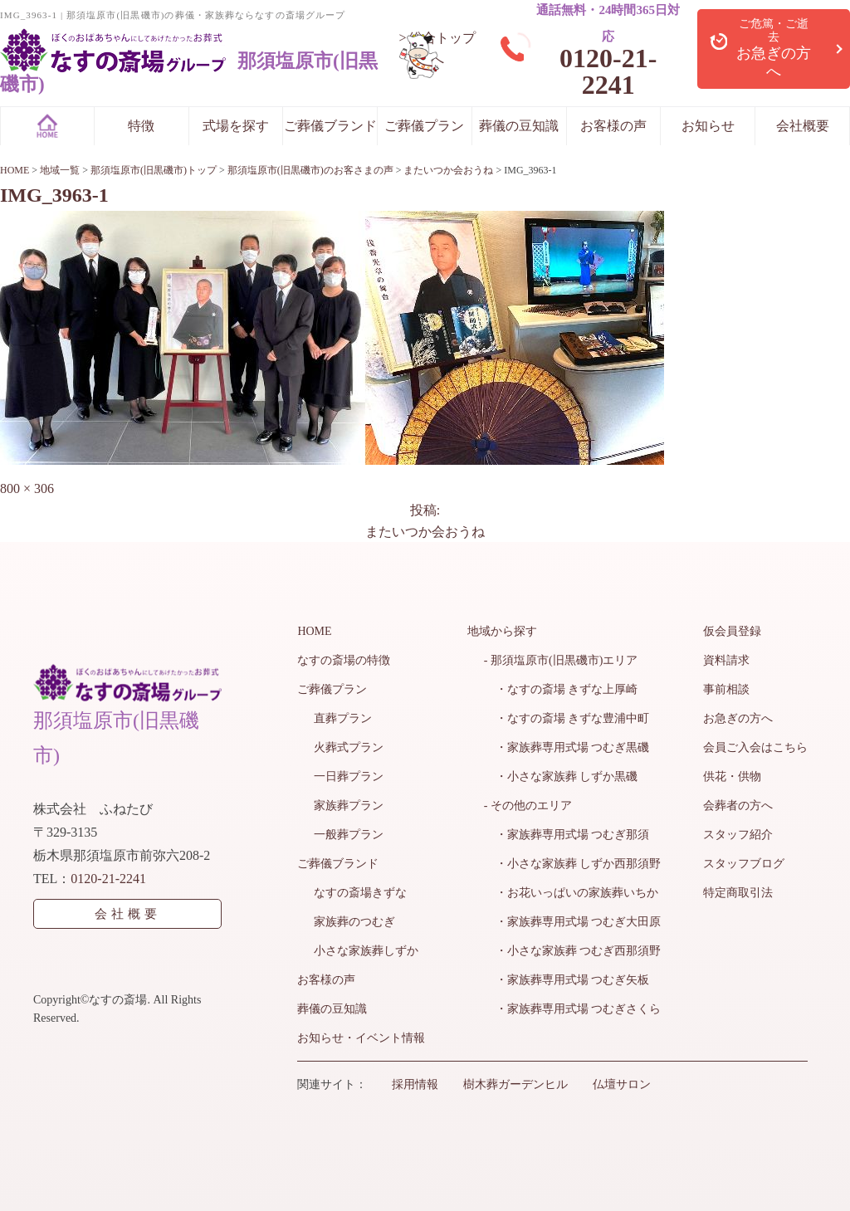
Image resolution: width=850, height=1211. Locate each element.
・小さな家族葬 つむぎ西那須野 (573, 951)
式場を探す (236, 126)
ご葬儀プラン (424, 126)
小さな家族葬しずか (366, 951)
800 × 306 (27, 488)
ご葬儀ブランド (330, 126)
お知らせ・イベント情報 (361, 1038)
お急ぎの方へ (738, 718)
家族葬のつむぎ (354, 922)
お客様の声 (613, 126)
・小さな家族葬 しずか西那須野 (573, 863)
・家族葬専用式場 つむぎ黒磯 (567, 747)
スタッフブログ (743, 863)
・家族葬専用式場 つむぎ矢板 (567, 980)
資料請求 (726, 660)
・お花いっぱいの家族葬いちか (571, 892)
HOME (314, 631)
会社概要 (802, 126)
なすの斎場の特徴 (343, 660)
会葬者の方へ (738, 805)
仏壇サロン (622, 1084)
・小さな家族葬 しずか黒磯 (561, 776)
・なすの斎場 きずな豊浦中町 (567, 718)
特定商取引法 (738, 892)
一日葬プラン (348, 776)
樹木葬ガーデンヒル (515, 1084)
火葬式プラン (348, 747)
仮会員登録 (732, 631)
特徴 (141, 126)
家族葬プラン (348, 805)
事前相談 (726, 689)
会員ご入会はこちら (755, 747)
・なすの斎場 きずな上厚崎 (561, 689)
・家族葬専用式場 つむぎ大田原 (573, 922)
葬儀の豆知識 (519, 126)
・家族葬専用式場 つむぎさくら (573, 1009)
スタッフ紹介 (738, 834)
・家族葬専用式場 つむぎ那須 (567, 834)
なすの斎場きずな (360, 892)
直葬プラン (343, 718)
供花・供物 (732, 776)
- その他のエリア (528, 805)
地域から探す (502, 631)
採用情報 (415, 1084)
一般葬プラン (348, 834)
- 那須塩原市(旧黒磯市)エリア (561, 660)
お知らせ (708, 126)
